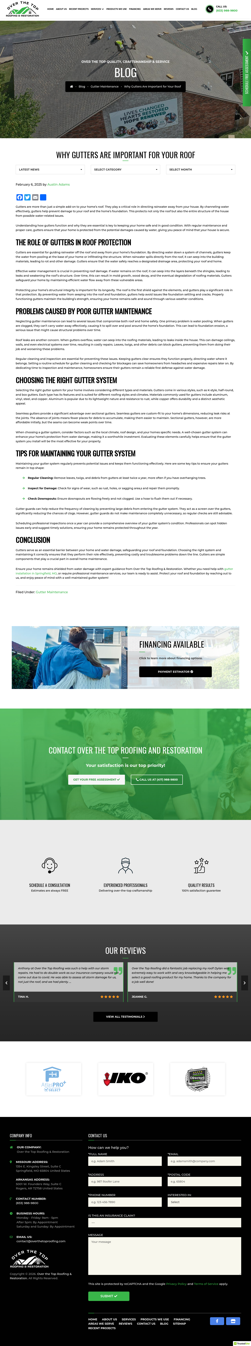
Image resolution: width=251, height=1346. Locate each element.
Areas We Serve (101, 1323)
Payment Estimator (175, 671)
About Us (109, 1319)
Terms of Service (206, 1284)
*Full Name (97, 1154)
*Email (173, 1154)
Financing (182, 1319)
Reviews (125, 1323)
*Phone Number (101, 1195)
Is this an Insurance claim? (111, 1215)
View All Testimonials (125, 1016)
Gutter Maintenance (105, 86)
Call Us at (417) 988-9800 (157, 779)
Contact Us (146, 1323)
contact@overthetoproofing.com (40, 1241)
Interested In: (179, 1195)
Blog (82, 86)
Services (129, 1319)
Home (92, 1319)
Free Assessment (246, 72)
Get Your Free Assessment (96, 779)
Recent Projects (102, 1328)
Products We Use (155, 1319)
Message (95, 1235)
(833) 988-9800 (227, 10)
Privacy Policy (176, 1284)
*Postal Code (179, 1174)
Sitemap (179, 1323)
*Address (96, 1174)
